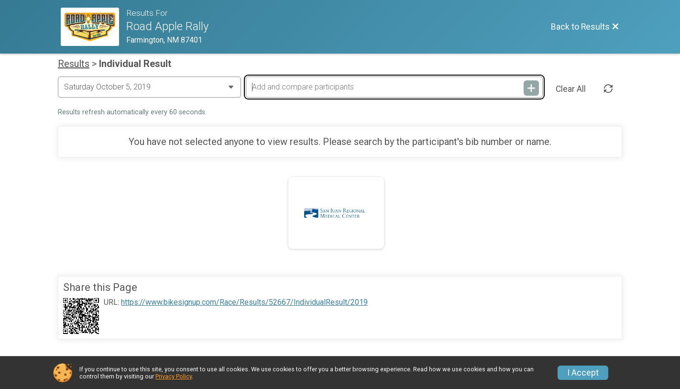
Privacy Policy (173, 376)
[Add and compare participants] (394, 87)
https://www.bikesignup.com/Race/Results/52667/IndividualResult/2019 (244, 302)
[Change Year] (149, 87)
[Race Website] (93, 27)
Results (73, 63)
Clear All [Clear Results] (571, 89)
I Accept (583, 373)
